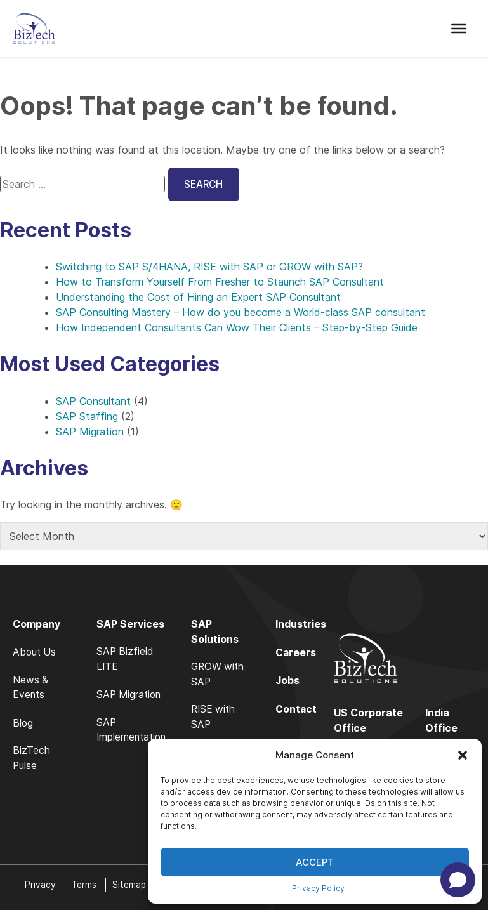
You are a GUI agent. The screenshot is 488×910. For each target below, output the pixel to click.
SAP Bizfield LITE (126, 661)
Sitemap (131, 884)
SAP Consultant (93, 401)
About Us (35, 653)
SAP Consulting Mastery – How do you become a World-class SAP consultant (240, 313)
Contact (300, 708)
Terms (85, 884)
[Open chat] (457, 879)
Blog (23, 724)
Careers (299, 653)
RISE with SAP (218, 719)
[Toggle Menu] (458, 28)
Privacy (40, 884)
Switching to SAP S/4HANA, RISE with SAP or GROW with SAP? (209, 267)
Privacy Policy (318, 888)
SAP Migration (90, 432)
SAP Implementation (133, 732)
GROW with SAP (223, 676)
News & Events (31, 688)
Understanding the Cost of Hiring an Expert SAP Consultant (198, 298)
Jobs (291, 681)
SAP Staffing (87, 417)
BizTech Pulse (31, 760)
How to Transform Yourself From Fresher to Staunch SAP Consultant (220, 283)
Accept (315, 862)
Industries (304, 625)
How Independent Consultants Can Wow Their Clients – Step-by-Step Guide (237, 328)
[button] (462, 755)
